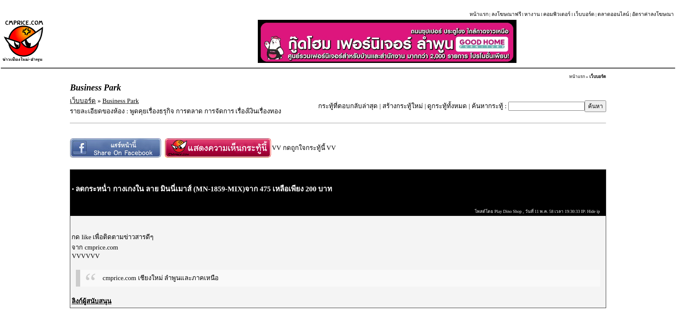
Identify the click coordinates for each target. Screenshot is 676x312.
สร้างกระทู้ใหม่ (402, 106)
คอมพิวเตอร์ (556, 14)
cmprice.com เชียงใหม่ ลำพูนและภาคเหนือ (161, 278)
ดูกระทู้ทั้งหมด (447, 106)
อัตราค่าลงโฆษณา (653, 14)
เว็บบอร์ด (584, 14)
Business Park (120, 100)
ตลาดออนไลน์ (613, 14)
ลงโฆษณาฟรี (506, 14)
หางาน (532, 14)
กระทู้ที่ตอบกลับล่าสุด (348, 106)
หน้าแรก (478, 14)
